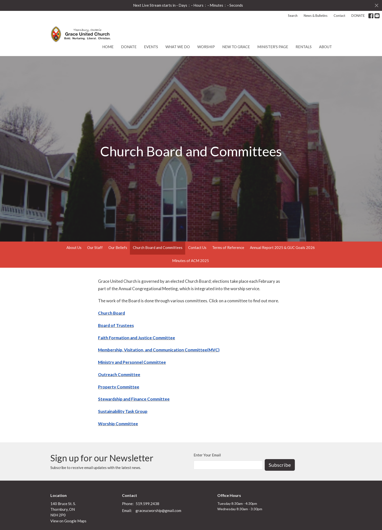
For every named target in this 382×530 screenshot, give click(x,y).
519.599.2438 (147, 503)
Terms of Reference (228, 247)
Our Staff (95, 247)
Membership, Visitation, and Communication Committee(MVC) (159, 349)
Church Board (111, 313)
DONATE (358, 16)
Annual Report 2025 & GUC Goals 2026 (282, 247)
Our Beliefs (117, 247)
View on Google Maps (68, 521)
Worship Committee (118, 423)
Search (293, 16)
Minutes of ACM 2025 (190, 260)
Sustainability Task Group (122, 411)
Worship (206, 46)
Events (151, 46)
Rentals (304, 46)
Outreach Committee (119, 374)
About (325, 46)
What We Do (177, 46)
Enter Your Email (207, 455)
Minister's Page (272, 46)
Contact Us (197, 247)
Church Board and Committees (157, 247)
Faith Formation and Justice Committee (136, 337)
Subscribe (280, 465)
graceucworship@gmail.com (158, 510)
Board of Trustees (116, 325)
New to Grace (236, 46)
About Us (73, 247)
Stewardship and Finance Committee (134, 399)
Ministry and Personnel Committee (132, 362)
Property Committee (118, 386)
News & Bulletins (315, 16)
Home (108, 46)
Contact (339, 16)
